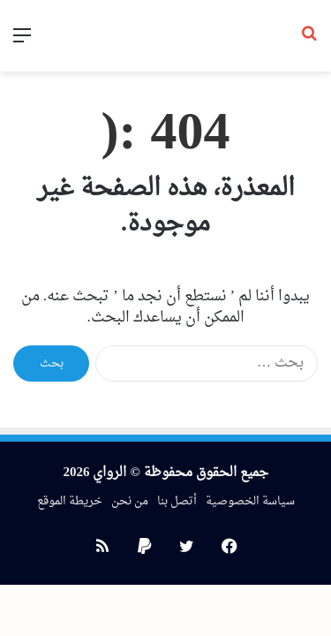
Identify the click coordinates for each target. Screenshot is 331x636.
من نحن (129, 501)
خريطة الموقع (69, 501)
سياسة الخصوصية (250, 501)
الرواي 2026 (94, 473)
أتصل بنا (177, 501)
